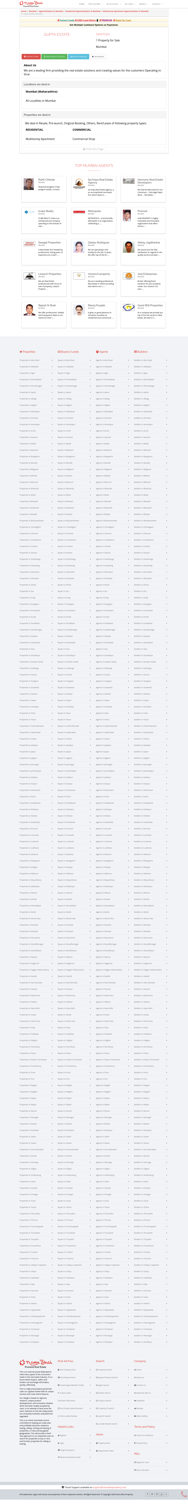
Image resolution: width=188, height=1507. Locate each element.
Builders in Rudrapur (143, 1136)
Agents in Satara (103, 1149)
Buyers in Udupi (64, 1278)
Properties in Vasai (27, 1303)
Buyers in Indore (65, 745)
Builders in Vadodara (143, 1284)
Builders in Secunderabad (145, 1156)
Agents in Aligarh (103, 411)
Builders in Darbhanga (143, 565)
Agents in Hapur (103, 706)
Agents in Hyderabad (105, 739)
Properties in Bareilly (28, 469)
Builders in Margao (142, 873)
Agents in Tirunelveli (104, 1239)
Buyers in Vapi (64, 1290)
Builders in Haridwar (143, 713)
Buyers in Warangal (66, 1342)
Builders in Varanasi (142, 1297)
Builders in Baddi (141, 450)
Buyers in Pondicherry (67, 1072)
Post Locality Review (67, 1422)
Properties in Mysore (28, 963)
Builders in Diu (140, 597)
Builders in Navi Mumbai (144, 989)
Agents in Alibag (103, 405)
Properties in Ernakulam (30, 617)
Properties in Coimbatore (30, 546)
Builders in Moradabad (144, 912)
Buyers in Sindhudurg (67, 1181)
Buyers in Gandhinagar (67, 636)
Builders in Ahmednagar (144, 392)
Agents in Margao (103, 873)
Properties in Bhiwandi (29, 514)
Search (143, 4)
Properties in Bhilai (28, 501)
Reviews (138, 1415)
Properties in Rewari (28, 1130)
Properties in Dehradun (30, 578)
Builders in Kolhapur (143, 816)
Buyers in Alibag (64, 405)
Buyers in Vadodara (66, 1284)
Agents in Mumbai (103, 931)
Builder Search (103, 1399)
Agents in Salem (103, 1143)
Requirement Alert (105, 1457)
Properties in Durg (27, 604)
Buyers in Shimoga (66, 1168)
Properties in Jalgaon (28, 764)
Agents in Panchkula (104, 1053)
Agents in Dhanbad (104, 585)
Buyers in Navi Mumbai (68, 989)
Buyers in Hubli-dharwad (68, 732)
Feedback (139, 1407)
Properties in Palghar (28, 1047)
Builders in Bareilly (142, 469)
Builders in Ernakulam (143, 617)
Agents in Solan (102, 1188)
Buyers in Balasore (66, 456)
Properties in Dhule (28, 591)
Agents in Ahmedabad (105, 386)
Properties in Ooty (27, 1034)
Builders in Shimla (141, 1162)
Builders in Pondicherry (144, 1072)
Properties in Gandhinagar (31, 636)
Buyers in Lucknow (66, 848)
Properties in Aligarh (28, 411)
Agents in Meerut (103, 899)
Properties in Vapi (27, 1290)
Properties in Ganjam (29, 642)
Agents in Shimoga (104, 1168)
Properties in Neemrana (30, 1002)
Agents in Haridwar (104, 713)
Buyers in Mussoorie (66, 944)
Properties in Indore (28, 745)
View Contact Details (54, 63)
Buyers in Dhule (64, 591)
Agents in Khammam (105, 796)
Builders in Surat (141, 1207)
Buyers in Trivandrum (67, 1252)
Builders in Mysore (142, 963)
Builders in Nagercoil (143, 970)
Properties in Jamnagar (29, 771)
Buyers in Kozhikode (66, 828)
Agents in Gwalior (103, 700)
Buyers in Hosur (64, 726)
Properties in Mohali (28, 905)
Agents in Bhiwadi (103, 508)
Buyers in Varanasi (66, 1297)
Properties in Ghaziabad (30, 649)
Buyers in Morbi (64, 918)
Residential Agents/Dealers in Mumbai (83, 16)
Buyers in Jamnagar (66, 771)
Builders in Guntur (142, 681)
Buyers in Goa (64, 655)
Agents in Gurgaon (104, 687)
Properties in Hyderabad (30, 739)
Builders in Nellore (142, 1008)
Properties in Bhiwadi (29, 508)
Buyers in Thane (65, 1213)
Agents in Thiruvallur (104, 1220)
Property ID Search (105, 1415)
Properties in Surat (28, 1207)
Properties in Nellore (28, 1008)
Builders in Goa (140, 655)
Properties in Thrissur (29, 1226)
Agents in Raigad (103, 1091)
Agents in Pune (102, 1079)
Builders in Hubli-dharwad (145, 732)
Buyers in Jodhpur (65, 783)
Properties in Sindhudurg (30, 1181)
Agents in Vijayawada (105, 1316)
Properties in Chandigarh (30, 533)
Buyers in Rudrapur (66, 1136)
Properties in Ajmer (28, 398)
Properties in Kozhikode (30, 828)
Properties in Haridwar (29, 713)
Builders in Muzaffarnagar (145, 950)
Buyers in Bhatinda (66, 495)
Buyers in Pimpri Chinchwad (70, 1066)
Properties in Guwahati (29, 694)
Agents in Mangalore (104, 867)
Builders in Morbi (141, 918)
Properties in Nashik (28, 982)
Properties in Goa (27, 655)
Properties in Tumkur (29, 1258)
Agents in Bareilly (103, 469)
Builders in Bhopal (142, 520)
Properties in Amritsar (29, 424)
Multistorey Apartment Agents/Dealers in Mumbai (126, 16)
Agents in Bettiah (103, 482)
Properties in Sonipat (28, 1194)
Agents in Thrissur (103, 1226)
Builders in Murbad (142, 937)
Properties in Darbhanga (30, 565)
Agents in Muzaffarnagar (106, 950)
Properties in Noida (28, 1021)
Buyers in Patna (64, 1059)
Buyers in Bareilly (65, 469)
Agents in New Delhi (104, 1014)
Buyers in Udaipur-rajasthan (70, 1271)
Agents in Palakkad (104, 1040)
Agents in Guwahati (104, 694)
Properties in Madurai (29, 860)
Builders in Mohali (141, 905)
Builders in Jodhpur (142, 783)
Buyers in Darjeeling (66, 572)
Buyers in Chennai (65, 540)
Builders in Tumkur (142, 1258)
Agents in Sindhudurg (105, 1181)
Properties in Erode (28, 623)
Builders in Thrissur (142, 1226)
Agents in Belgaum (104, 475)
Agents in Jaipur (102, 758)
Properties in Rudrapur (29, 1136)
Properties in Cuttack (28, 552)
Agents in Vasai (102, 1303)
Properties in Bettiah (28, 482)
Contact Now (31, 63)
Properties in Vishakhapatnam (32, 1322)
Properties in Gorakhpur (30, 662)
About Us (139, 1384)
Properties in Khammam (30, 796)
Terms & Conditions (143, 1442)
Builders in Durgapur (143, 610)
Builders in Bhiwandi (143, 514)
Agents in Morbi (102, 918)
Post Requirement (66, 1384)
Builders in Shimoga (142, 1168)
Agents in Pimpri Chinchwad (108, 1066)
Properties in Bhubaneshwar (32, 527)
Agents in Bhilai (102, 501)
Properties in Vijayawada (30, 1316)
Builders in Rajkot (141, 1111)
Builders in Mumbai (142, 931)
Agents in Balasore (104, 456)
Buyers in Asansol (65, 443)
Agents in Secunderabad (106, 1156)
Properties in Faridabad (30, 629)
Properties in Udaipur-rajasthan (33, 1271)
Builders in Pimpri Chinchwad (146, 1066)
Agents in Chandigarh (105, 533)
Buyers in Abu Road (66, 366)
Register (62, 1442)
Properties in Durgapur (29, 610)
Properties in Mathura (29, 880)
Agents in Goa (102, 655)
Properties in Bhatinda (29, 495)
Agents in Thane (103, 1213)
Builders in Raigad (141, 1091)
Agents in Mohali (103, 905)
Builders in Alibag (141, 405)
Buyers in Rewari (65, 1130)
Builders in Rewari (141, 1130)
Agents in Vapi (102, 1290)
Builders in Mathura (142, 880)
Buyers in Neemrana (66, 1002)
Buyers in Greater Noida (68, 668)
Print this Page (93, 155)
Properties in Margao (28, 873)
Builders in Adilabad (142, 373)
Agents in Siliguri (103, 1175)
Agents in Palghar (103, 1047)
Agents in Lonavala (104, 841)
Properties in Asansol (29, 443)
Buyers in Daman (65, 559)
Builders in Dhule (141, 591)
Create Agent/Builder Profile (71, 1392)
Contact (157, 4)
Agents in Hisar (102, 719)
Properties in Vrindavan (30, 1335)
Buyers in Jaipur (64, 758)
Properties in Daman (28, 559)
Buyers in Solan (64, 1188)
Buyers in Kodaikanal (67, 809)
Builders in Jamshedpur (144, 777)
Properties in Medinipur (30, 893)
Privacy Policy (140, 1449)
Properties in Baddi (28, 450)
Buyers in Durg (64, 604)
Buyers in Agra (64, 379)
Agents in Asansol (103, 443)
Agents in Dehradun (104, 578)
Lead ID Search (103, 1422)
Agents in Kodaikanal (105, 809)
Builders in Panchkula (143, 1053)
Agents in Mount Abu (105, 925)
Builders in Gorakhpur (143, 662)
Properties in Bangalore (30, 463)
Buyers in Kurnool (65, 835)
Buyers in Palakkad (66, 1040)
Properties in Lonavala (29, 841)
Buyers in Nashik (65, 982)
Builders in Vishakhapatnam (146, 1322)
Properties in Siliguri (28, 1175)
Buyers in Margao (65, 873)
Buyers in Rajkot (65, 1111)
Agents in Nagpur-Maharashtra (109, 976)
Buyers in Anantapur (66, 431)
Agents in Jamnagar (104, 771)
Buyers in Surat (64, 1207)
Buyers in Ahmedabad (67, 386)
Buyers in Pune (64, 1079)
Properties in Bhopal (28, 520)
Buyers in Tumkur (65, 1258)
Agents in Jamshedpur (105, 777)
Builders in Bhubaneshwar (145, 527)
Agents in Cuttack (103, 552)
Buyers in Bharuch (65, 488)
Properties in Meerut (28, 899)
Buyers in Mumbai (65, 931)
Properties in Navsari (28, 995)
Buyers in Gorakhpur (66, 662)
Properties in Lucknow (29, 848)
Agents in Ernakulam (104, 617)
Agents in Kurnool (103, 835)
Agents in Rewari (103, 1130)
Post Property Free (66, 1376)
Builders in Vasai (141, 1303)
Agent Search (102, 1392)
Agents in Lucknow (104, 848)
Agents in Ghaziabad (104, 649)
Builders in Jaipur (141, 758)
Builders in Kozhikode (143, 828)
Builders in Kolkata (142, 822)
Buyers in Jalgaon (65, 764)
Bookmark (98, 63)
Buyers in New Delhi (66, 1014)
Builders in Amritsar (142, 424)
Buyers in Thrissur (65, 1226)
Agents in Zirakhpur (104, 1348)
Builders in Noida (141, 1021)
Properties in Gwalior (28, 700)
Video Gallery (141, 1422)
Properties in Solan (28, 1188)
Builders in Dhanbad (143, 585)
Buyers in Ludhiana (66, 854)
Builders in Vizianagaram (144, 1329)
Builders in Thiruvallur (143, 1220)
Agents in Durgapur (104, 610)
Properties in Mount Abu (30, 925)
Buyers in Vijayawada (67, 1316)
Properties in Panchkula (30, 1053)
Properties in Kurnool (29, 835)
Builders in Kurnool (142, 835)
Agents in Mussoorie (104, 944)
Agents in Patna (102, 1059)
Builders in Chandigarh (144, 533)
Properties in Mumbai (29, 931)
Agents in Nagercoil (104, 970)
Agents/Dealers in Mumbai (51, 16)
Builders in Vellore (142, 1310)
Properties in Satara (28, 1149)
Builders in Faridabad (143, 629)
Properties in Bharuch (29, 488)
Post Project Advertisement (70, 1415)
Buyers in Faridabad (66, 629)
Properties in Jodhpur (29, 783)
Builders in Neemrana (143, 1002)
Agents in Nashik (103, 982)
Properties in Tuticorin (29, 1265)
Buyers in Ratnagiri (66, 1124)
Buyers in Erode (64, 623)
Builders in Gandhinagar (144, 636)
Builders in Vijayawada (143, 1316)
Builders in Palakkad (142, 1040)
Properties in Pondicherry (30, 1072)
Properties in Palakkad (29, 1040)
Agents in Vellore (103, 1310)
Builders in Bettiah (142, 482)
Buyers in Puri (64, 1085)
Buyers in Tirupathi (66, 1245)
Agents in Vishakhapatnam (107, 1322)
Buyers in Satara (65, 1149)
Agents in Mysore (103, 963)
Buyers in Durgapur (66, 610)
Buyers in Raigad (65, 1091)
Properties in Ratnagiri (29, 1124)
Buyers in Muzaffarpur (67, 957)
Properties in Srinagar (29, 1201)
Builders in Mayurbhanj (144, 886)
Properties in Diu (27, 597)
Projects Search (103, 1407)
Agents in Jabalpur (103, 751)
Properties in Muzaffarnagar (31, 950)
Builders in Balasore (142, 456)
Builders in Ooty (141, 1034)
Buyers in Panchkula (66, 1053)
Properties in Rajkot (28, 1111)
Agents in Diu (101, 597)
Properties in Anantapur (30, 431)
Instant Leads (64, 1399)
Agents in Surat (102, 1207)
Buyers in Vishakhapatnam (69, 1322)
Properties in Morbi (28, 918)
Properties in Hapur (28, 706)
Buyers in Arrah (64, 437)
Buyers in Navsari (65, 995)
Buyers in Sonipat (65, 1194)
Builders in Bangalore (143, 463)
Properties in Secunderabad (31, 1156)
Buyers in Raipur (65, 1104)
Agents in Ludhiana (104, 854)
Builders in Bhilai (141, 501)
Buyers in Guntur (65, 681)
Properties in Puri (27, 1085)
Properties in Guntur (28, 681)
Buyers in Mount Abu (67, 925)
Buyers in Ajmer (64, 398)
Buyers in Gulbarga (66, 674)
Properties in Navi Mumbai (31, 989)
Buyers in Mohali (65, 905)
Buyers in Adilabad (66, 373)
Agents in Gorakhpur (105, 662)
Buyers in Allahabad (66, 418)
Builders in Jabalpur (142, 751)
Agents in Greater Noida (106, 668)
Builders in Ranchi (141, 1117)
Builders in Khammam (143, 796)
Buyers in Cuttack (65, 552)
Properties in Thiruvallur (30, 1220)
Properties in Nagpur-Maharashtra (34, 976)
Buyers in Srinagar (65, 1201)
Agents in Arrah (102, 437)
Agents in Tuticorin (104, 1265)
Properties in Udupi (28, 1278)
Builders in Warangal (143, 1342)
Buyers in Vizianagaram (68, 1329)
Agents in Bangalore (104, 463)
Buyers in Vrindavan (66, 1335)
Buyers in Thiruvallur (66, 1220)
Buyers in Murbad (65, 937)
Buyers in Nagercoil (66, 970)
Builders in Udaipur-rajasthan (146, 1271)
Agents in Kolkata (103, 822)
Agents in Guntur (103, 681)
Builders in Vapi (140, 1290)
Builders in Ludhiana (143, 854)
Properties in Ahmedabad (30, 386)
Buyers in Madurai (65, 860)
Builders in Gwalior (142, 700)
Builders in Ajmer (141, 398)
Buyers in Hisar (64, 719)
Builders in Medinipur (143, 893)
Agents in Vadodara (104, 1284)
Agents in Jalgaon (103, 764)
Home (81, 4)
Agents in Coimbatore (105, 546)
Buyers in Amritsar (66, 424)
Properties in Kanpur (28, 790)
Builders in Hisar (141, 719)
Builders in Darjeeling (143, 572)
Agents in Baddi (102, 450)
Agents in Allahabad (104, 418)
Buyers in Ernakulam (66, 617)
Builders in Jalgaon (142, 764)
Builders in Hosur (141, 726)
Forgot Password (66, 1456)
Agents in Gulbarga (104, 674)
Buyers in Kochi (64, 803)
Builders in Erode (141, 623)
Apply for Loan (141, 1469)
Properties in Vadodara (29, 1284)
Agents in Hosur (103, 726)
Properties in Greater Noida (31, 668)
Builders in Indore (141, 745)
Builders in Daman (142, 559)
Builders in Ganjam (142, 642)
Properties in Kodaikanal (30, 809)
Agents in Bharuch (103, 488)
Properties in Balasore (29, 456)
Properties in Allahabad (29, 418)
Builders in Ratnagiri (142, 1124)
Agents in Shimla (103, 1162)
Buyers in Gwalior (65, 700)
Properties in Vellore (28, 1310)
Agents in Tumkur (103, 1258)
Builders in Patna (141, 1059)
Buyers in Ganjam (65, 642)
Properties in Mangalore (30, 867)
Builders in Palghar (142, 1047)
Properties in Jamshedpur (30, 777)
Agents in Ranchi (103, 1117)
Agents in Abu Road (104, 366)
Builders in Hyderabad (143, 739)
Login (61, 1449)
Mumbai (32, 16)
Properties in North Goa (30, 1027)
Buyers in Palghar (65, 1047)
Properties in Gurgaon (29, 687)
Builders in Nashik (141, 982)
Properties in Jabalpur (29, 751)
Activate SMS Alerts (66, 1407)
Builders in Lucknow (142, 848)
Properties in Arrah (28, 437)
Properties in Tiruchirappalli (31, 1233)
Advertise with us (142, 1399)
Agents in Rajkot (103, 1111)
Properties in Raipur (28, 1104)
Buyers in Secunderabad (68, 1156)
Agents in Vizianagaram (106, 1329)
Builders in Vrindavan (143, 1335)
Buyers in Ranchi (65, 1117)
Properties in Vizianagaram (31, 1329)
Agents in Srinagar (103, 1201)
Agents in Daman (103, 559)
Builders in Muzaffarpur (144, 957)
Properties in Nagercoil (29, 970)
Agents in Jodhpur (103, 783)
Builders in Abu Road (143, 366)
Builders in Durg (141, 604)
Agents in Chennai (103, 540)
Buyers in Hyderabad (67, 739)
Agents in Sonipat (103, 1194)
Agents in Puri (102, 1085)
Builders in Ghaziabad (143, 649)
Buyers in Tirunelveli (66, 1239)
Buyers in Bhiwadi (65, 508)
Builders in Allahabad (143, 418)
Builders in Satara (141, 1149)
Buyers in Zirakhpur (66, 1348)
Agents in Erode (102, 623)
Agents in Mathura (104, 880)
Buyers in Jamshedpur (67, 777)
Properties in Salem (28, 1143)
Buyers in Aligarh (65, 411)
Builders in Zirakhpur (143, 1348)
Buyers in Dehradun (66, 578)
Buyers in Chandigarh (67, 533)
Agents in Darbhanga (105, 565)
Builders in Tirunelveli (143, 1239)
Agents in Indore (103, 745)
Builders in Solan (141, 1188)
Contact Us (140, 1392)
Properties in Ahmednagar (31, 392)
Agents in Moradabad (105, 912)
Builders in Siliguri (141, 1175)
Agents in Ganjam (103, 642)
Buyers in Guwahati (66, 694)
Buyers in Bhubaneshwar (68, 527)
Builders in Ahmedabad (144, 386)
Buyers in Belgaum (66, 475)
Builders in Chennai (142, 540)
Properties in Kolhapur (29, 816)
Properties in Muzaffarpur (31, 957)
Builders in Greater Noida (145, 668)
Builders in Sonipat (142, 1194)
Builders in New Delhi (143, 1014)
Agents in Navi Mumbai (106, 989)
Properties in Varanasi (29, 1297)
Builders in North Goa (143, 1027)
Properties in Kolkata (28, 822)
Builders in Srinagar (142, 1201)
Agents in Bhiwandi (104, 514)
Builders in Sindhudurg (144, 1181)
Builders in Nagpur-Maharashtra (148, 976)
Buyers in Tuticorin (66, 1265)
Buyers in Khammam (67, 796)
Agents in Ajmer (102, 398)
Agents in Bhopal (103, 520)
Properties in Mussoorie (30, 944)
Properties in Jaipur (28, 758)
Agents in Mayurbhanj (105, 886)
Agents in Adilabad (104, 373)
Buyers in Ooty (64, 1034)
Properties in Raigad (28, 1091)
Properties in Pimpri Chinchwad (33, 1066)
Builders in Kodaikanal (143, 809)
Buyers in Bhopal (65, 520)
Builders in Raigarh (142, 1098)
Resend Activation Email (69, 1464)
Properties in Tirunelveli (30, 1239)
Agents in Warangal (104, 1342)
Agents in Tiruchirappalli (106, 1233)
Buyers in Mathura (66, 880)
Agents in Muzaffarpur (105, 957)
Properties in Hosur (28, 726)
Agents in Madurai (103, 860)
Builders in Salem (141, 1143)
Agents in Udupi (102, 1278)
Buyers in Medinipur (66, 893)
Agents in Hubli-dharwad (106, 732)
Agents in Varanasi (104, 1297)
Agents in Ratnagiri (104, 1124)
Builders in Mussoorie (143, 944)
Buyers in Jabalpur (65, 751)
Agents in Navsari (103, 995)
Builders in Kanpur (142, 790)
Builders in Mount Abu (143, 925)
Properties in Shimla (28, 1162)
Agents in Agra (102, 379)
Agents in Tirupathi (104, 1245)
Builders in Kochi (141, 803)
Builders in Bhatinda (142, 495)
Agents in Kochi (102, 803)
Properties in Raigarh (28, 1098)
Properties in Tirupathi (29, 1245)
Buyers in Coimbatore (67, 546)
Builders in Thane (141, 1213)
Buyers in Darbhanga (67, 565)
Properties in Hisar (27, 719)
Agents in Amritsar (104, 424)
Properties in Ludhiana (29, 854)
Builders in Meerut (142, 899)
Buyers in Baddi (64, 450)
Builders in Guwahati (143, 694)
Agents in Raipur (103, 1104)
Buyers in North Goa (66, 1027)
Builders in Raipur (141, 1104)
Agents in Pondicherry (105, 1072)
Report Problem (78, 63)
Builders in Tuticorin (142, 1265)
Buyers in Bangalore (66, 463)
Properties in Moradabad (30, 912)
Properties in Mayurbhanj (30, 886)
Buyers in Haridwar (66, 713)
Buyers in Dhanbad (66, 585)
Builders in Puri (140, 1085)
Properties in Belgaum (29, 475)
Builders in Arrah (141, 437)
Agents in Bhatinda (104, 495)
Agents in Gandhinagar (105, 636)
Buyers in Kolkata (65, 822)
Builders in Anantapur (143, 431)
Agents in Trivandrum (105, 1252)
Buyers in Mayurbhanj (67, 886)
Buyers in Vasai (64, 1303)
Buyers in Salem (64, 1143)
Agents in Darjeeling (104, 572)
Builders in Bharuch (142, 488)
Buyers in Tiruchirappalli (68, 1233)
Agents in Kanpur (103, 790)
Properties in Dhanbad (29, 585)
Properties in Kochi (28, 803)
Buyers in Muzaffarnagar (68, 950)
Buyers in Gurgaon (66, 687)
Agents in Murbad (103, 937)
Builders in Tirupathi (142, 1245)
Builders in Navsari (142, 995)
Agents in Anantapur (104, 431)
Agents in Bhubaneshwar (106, 527)
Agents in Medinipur (104, 893)
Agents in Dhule (102, 591)
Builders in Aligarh (142, 411)
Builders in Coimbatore (144, 546)
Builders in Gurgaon (142, 687)
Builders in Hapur (141, 706)
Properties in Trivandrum (30, 1252)
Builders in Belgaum (142, 475)
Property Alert (103, 1449)
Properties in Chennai (29, 540)
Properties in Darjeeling (30, 572)
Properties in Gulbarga (29, 674)
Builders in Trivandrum (144, 1252)
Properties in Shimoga (29, 1168)
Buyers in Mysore (65, 963)
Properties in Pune (27, 1079)
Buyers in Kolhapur (66, 816)
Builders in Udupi (141, 1278)
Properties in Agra (27, 379)
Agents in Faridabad (104, 629)
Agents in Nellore (103, 1008)
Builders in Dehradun (143, 578)
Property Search (104, 1376)
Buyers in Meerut (65, 899)
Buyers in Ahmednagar (67, 392)
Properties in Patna (28, 1059)
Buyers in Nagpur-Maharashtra (71, 976)
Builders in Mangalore (143, 867)
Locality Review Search (106, 1430)
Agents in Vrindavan (104, 1335)
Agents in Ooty (102, 1034)
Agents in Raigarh (103, 1098)
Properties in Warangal (29, 1342)
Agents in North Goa (104, 1027)
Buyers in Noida (64, 1021)
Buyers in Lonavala (66, 841)
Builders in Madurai (142, 860)
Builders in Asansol (142, 443)
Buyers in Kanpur (65, 790)
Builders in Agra (141, 379)
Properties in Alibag (28, 405)
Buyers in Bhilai (64, 501)
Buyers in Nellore (65, 1008)
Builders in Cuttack (142, 552)
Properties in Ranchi (28, 1117)
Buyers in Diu (63, 597)
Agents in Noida (102, 1021)
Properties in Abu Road (29, 366)
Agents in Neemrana (104, 1002)
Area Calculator (141, 1476)
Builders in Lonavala (142, 841)
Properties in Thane (28, 1213)
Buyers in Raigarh (65, 1098)
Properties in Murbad (29, 937)
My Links (130, 4)
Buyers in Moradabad (67, 912)
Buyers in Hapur (65, 706)
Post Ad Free (95, 4)
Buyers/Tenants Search (107, 1384)
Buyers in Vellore (65, 1310)
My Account (114, 4)
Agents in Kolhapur (104, 816)
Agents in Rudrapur (104, 1136)
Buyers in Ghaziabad (66, 649)
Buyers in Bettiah (65, 482)
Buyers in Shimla (65, 1162)
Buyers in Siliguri (65, 1175)
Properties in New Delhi (30, 1014)
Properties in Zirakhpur (29, 1348)
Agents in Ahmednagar (105, 392)
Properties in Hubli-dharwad (32, 732)
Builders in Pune (141, 1079)
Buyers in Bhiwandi (66, 514)
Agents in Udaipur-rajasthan (108, 1271)
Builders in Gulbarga (143, 674)
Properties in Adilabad (29, 373)
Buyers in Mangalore (66, 867)
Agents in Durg (102, 604)
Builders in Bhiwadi (142, 508)
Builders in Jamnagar (143, 771)
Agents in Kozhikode (104, 828)
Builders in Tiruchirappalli (145, 1233)
